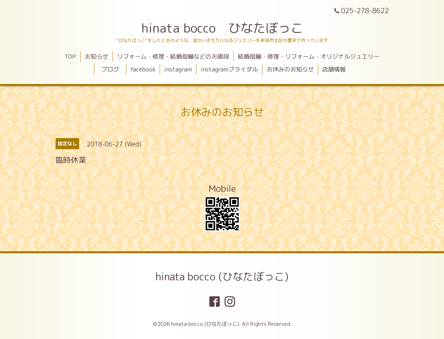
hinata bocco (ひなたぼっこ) (222, 276)
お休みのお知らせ (290, 69)
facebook (143, 69)
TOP (70, 56)
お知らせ (96, 56)
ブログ (113, 69)
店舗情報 (334, 69)
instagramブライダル (229, 69)
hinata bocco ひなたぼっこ (222, 28)
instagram (178, 69)
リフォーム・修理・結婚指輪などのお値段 (173, 56)
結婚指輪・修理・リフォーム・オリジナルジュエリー (308, 56)
